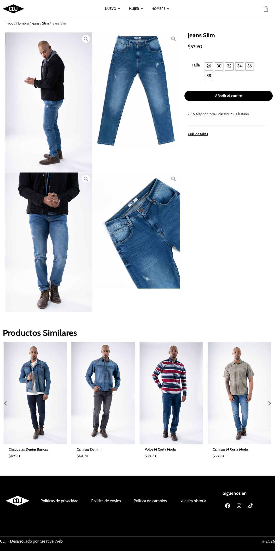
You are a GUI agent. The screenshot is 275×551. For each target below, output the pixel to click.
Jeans (35, 23)
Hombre (22, 23)
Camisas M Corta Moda (230, 449)
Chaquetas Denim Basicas (28, 449)
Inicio (10, 23)
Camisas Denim (88, 449)
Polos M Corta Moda (160, 449)
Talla (196, 65)
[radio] (209, 66)
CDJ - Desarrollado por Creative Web (31, 541)
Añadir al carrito (228, 95)
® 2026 (268, 541)
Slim (45, 23)
